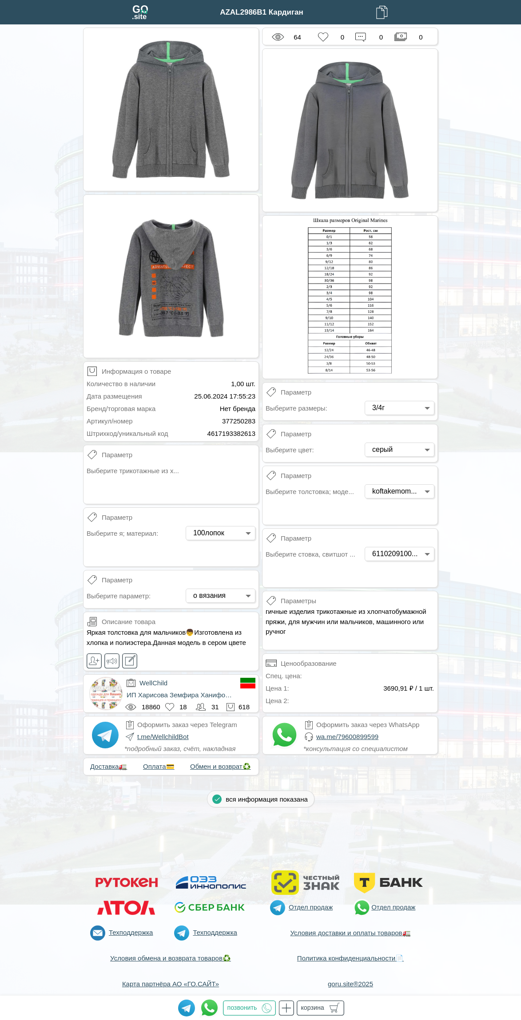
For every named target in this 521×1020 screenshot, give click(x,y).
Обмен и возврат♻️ (220, 766)
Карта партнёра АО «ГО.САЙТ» (170, 984)
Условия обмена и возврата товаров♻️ (170, 958)
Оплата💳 (159, 766)
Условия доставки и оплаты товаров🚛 (350, 933)
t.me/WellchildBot (163, 736)
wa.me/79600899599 (347, 736)
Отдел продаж (311, 907)
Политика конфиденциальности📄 (350, 958)
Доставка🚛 (108, 766)
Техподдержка (131, 932)
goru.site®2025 (350, 984)
